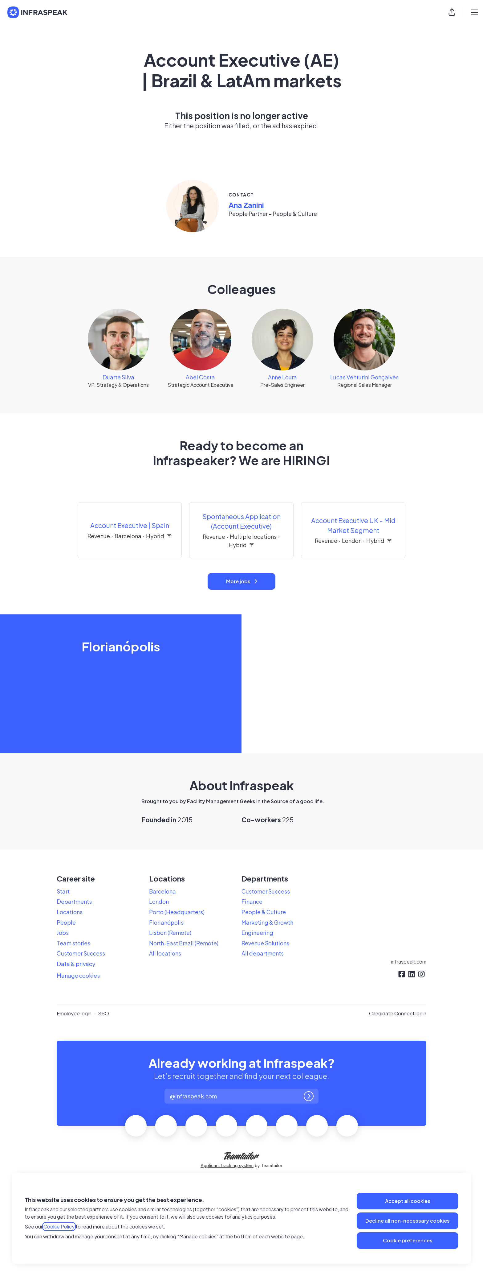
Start (63, 891)
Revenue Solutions (265, 943)
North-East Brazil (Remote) (183, 943)
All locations (165, 953)
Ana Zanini (246, 204)
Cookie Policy (59, 1226)
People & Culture (264, 911)
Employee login (74, 1013)
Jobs (63, 932)
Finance (252, 901)
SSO (103, 1013)
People (66, 922)
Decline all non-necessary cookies (407, 1220)
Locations (70, 911)
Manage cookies (78, 975)
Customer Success (81, 953)
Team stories (73, 943)
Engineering (257, 932)
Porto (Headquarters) (177, 911)
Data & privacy (76, 963)
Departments (74, 901)
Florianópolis (166, 922)
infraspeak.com (408, 961)
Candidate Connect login (397, 1013)
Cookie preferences (407, 1240)
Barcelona (162, 891)
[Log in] (309, 1096)
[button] (452, 12)
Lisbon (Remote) (170, 932)
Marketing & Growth (267, 922)
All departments (263, 953)
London (159, 901)
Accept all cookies (407, 1201)
